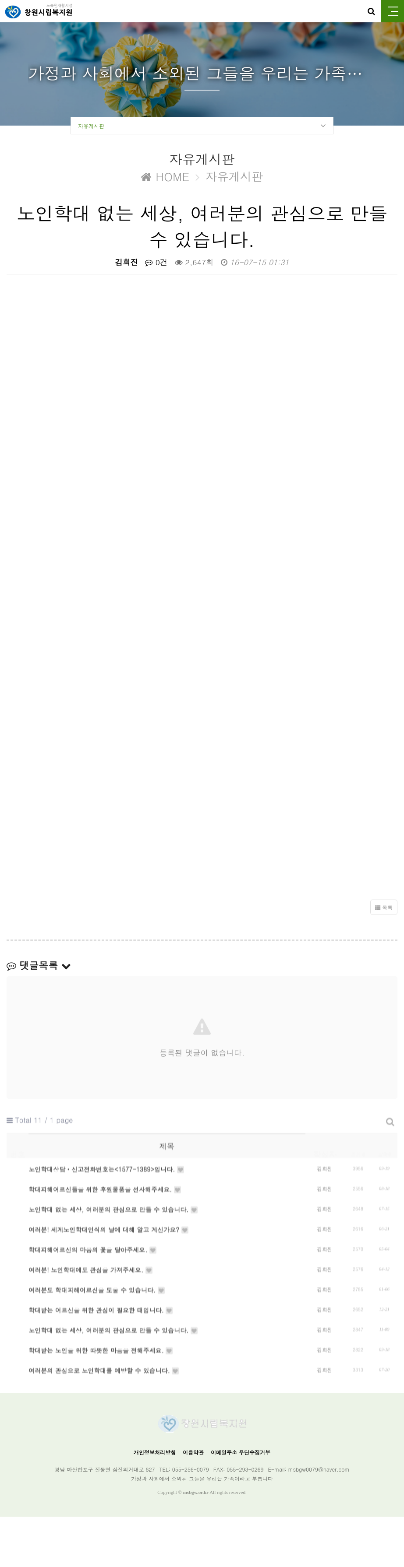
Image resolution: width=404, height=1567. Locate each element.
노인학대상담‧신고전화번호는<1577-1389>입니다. (106, 1192)
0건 (156, 264)
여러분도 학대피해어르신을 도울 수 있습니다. (97, 1340)
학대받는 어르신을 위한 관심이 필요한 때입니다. (101, 1364)
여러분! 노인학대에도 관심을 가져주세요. (90, 1315)
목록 (384, 917)
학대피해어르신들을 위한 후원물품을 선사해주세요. (105, 1217)
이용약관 (193, 1502)
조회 (358, 1163)
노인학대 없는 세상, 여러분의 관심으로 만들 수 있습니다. (113, 1241)
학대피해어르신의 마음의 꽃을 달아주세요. (92, 1291)
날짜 (384, 1163)
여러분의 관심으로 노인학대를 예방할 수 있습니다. (104, 1438)
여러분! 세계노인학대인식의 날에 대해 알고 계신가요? (108, 1266)
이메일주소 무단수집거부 (240, 1502)
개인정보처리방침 (155, 1502)
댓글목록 (39, 967)
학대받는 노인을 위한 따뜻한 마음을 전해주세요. (101, 1413)
